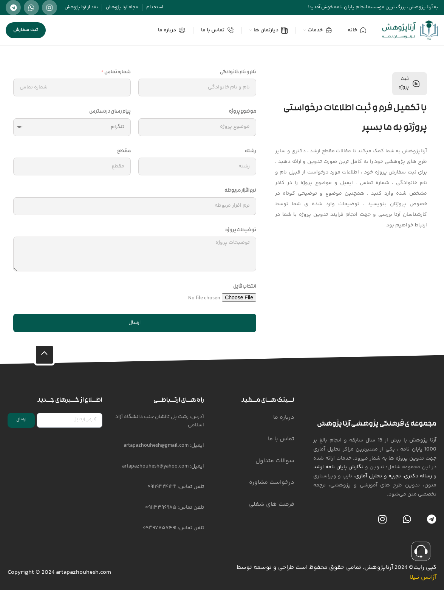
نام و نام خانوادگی (238, 72)
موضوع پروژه (242, 111)
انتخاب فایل (244, 286)
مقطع (124, 151)
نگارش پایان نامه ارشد (338, 467)
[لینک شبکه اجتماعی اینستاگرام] (49, 7)
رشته (250, 151)
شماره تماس (117, 72)
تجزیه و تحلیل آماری (378, 476)
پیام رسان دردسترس (110, 111)
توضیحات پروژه (240, 230)
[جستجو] (61, 30)
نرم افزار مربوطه (240, 190)
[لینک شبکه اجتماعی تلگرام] (13, 7)
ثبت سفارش (25, 30)
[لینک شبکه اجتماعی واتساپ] (31, 7)
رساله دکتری (418, 476)
